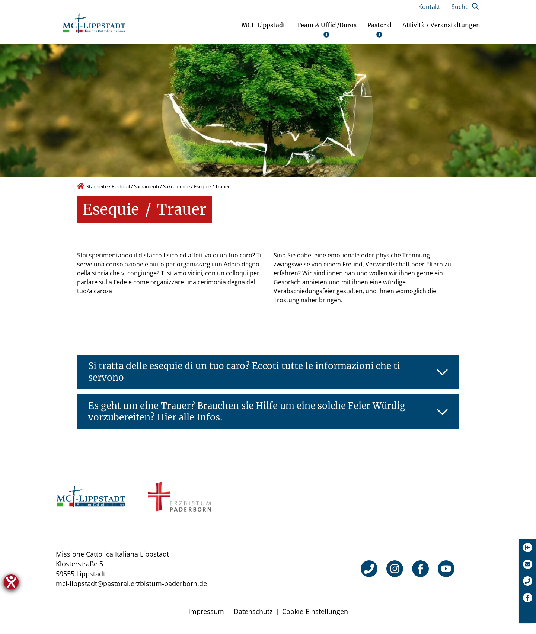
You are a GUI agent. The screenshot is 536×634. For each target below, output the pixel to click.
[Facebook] (420, 568)
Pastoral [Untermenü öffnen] (379, 30)
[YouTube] (446, 568)
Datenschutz (253, 611)
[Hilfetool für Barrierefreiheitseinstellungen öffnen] (11, 581)
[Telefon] (369, 568)
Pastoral (121, 186)
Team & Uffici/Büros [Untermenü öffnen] (327, 30)
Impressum (206, 611)
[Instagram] (394, 568)
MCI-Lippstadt (263, 25)
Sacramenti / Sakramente (162, 186)
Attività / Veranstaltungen (441, 25)
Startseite (97, 186)
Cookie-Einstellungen (315, 611)
